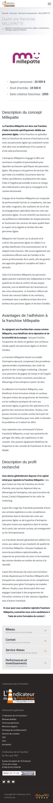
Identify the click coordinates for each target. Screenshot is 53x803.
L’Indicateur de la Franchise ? (14, 715)
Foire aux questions (10, 722)
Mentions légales (9, 726)
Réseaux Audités (9, 719)
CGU (4, 741)
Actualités (6, 744)
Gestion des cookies (11, 733)
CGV (4, 737)
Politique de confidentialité (14, 730)
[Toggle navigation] (49, 3)
